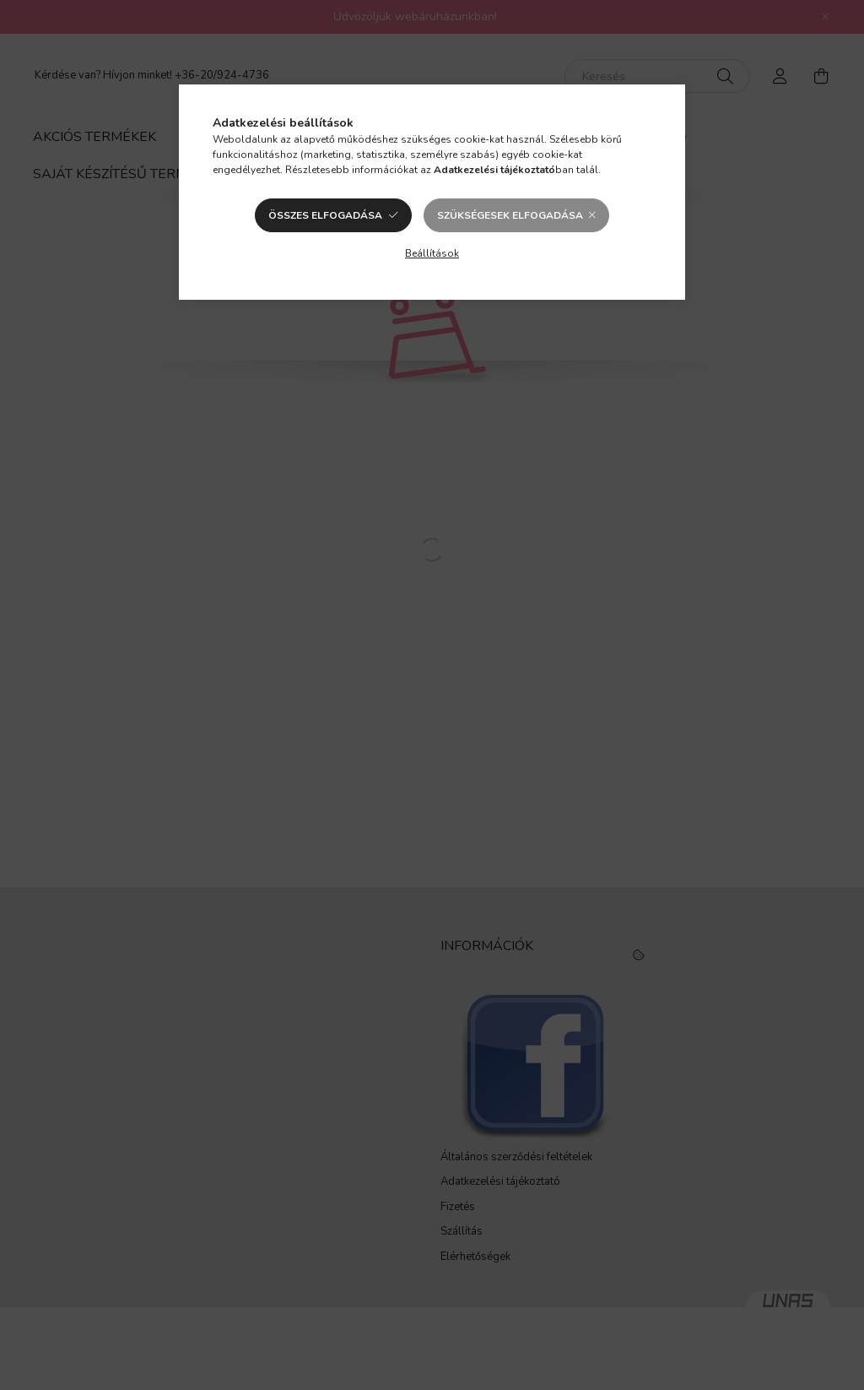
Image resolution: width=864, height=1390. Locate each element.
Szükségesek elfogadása (510, 215)
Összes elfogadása (325, 215)
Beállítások (432, 253)
